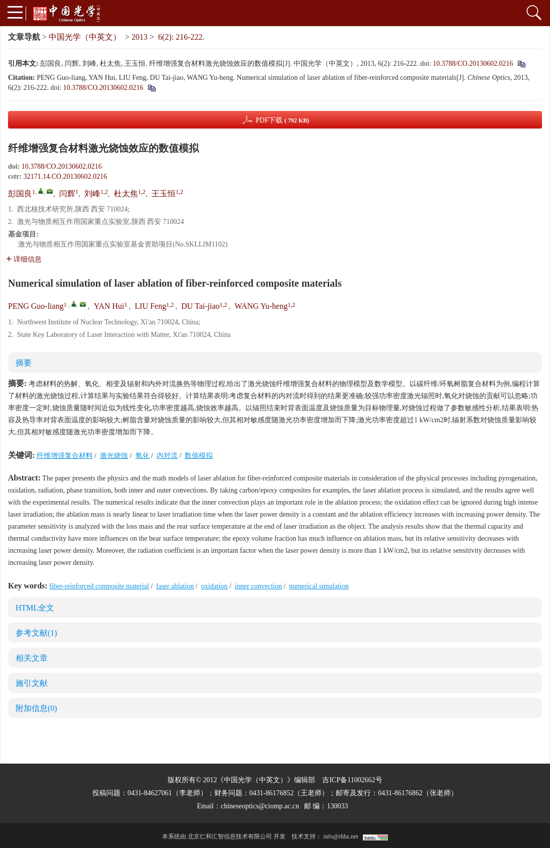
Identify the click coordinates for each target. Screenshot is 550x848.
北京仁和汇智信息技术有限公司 (230, 836)
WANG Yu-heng (261, 306)
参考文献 (36, 633)
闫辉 (67, 193)
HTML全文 (35, 607)
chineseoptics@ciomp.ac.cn (260, 806)
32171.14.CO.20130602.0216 (65, 176)
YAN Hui (109, 306)
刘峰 (92, 193)
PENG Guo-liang (36, 306)
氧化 (142, 455)
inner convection (258, 586)
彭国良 (20, 193)
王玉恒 (164, 193)
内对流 (167, 455)
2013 (139, 37)
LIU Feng (151, 306)
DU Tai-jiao (200, 306)
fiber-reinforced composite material (99, 586)
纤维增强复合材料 (65, 455)
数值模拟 (199, 455)
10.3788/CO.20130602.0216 (473, 63)
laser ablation (175, 586)
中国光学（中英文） (85, 37)
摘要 (24, 362)
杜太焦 (126, 193)
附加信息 (36, 708)
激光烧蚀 (114, 455)
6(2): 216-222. (181, 37)
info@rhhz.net (340, 836)
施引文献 (32, 683)
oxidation (214, 586)
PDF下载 (282, 120)
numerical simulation (319, 586)
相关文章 (32, 658)
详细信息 (24, 259)
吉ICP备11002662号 (352, 780)
